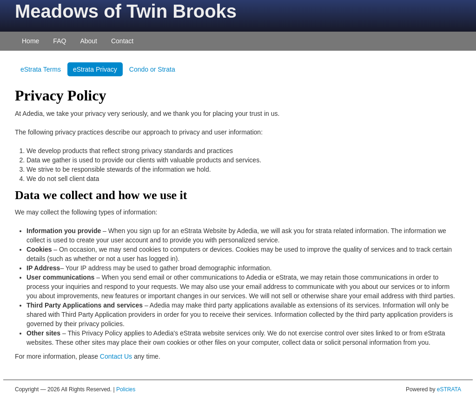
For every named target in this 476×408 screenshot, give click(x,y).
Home (30, 41)
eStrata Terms (40, 69)
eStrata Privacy (95, 69)
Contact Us (116, 356)
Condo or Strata (152, 69)
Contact (122, 41)
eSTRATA (449, 389)
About (88, 41)
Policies (125, 389)
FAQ (59, 41)
